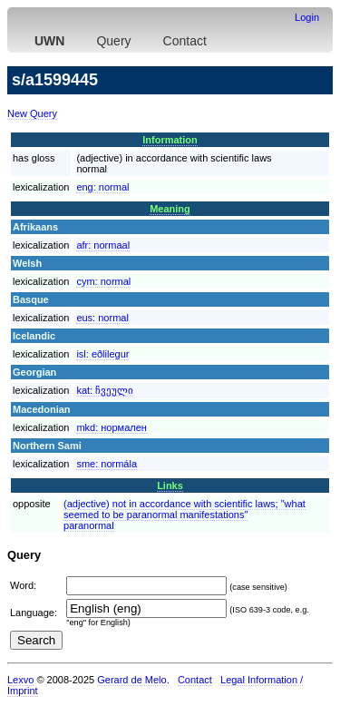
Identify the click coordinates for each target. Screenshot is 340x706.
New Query (32, 113)
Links (170, 485)
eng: (102, 186)
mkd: (111, 427)
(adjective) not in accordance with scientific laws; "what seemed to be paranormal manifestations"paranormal (184, 514)
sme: (106, 463)
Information (170, 139)
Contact (185, 41)
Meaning (170, 208)
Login (307, 17)
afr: (103, 245)
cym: (103, 281)
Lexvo (20, 679)
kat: (104, 390)
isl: (102, 353)
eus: (102, 317)
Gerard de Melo (131, 679)
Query (113, 41)
